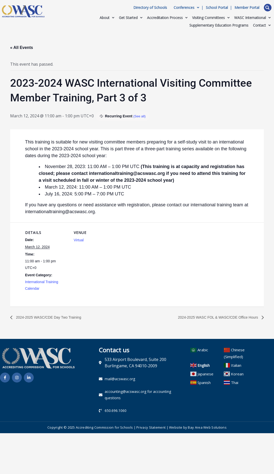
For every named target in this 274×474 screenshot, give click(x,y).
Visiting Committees (211, 17)
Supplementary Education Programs (218, 25)
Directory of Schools (150, 7)
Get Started (130, 17)
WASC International (252, 17)
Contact (262, 25)
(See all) (140, 116)
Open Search (267, 7)
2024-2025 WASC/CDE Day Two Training (53, 317)
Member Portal (246, 7)
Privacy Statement (151, 428)
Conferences (186, 7)
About (107, 17)
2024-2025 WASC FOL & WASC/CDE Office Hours (212, 317)
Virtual (79, 240)
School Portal (217, 7)
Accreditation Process (167, 17)
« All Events (21, 47)
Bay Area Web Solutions (207, 428)
